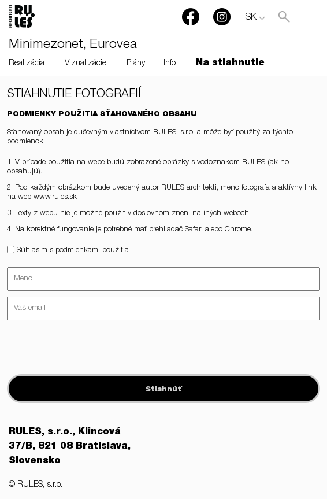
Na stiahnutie (230, 64)
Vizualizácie (85, 64)
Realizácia (26, 64)
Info (170, 64)
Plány (136, 64)
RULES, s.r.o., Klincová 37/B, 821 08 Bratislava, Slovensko (70, 447)
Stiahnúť (164, 390)
